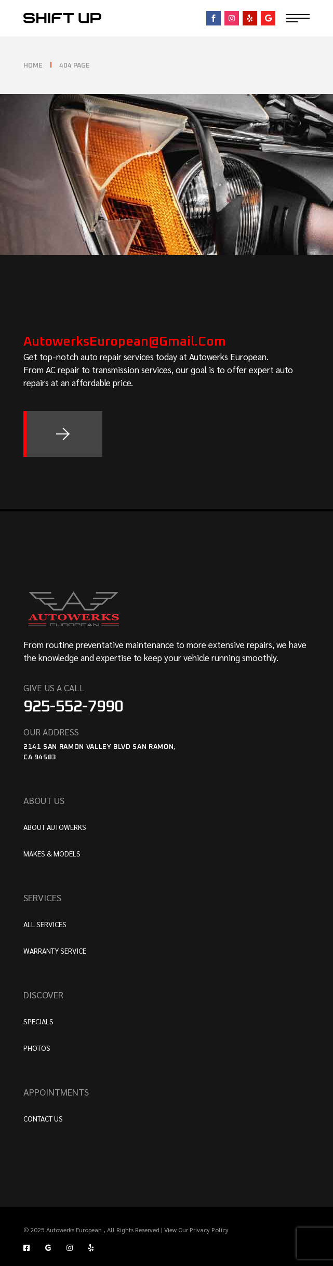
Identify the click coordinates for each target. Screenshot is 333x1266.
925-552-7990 (73, 707)
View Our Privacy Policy (196, 1229)
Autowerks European (74, 1229)
